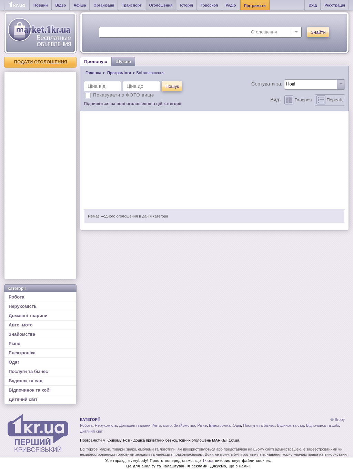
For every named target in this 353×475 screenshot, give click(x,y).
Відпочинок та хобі (30, 390)
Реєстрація (334, 5)
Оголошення (161, 5)
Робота (16, 297)
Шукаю (123, 61)
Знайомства (22, 334)
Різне (14, 343)
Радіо (231, 5)
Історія (186, 5)
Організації (103, 5)
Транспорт (131, 5)
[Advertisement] (40, 175)
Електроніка (22, 352)
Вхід (313, 5)
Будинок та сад (25, 380)
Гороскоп (209, 5)
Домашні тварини (28, 315)
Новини (40, 5)
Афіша (79, 5)
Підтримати (255, 5)
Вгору (340, 419)
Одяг (14, 362)
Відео (61, 5)
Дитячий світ (23, 399)
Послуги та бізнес (28, 371)
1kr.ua (208, 460)
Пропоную (95, 61)
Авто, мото (21, 324)
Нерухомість (23, 306)
